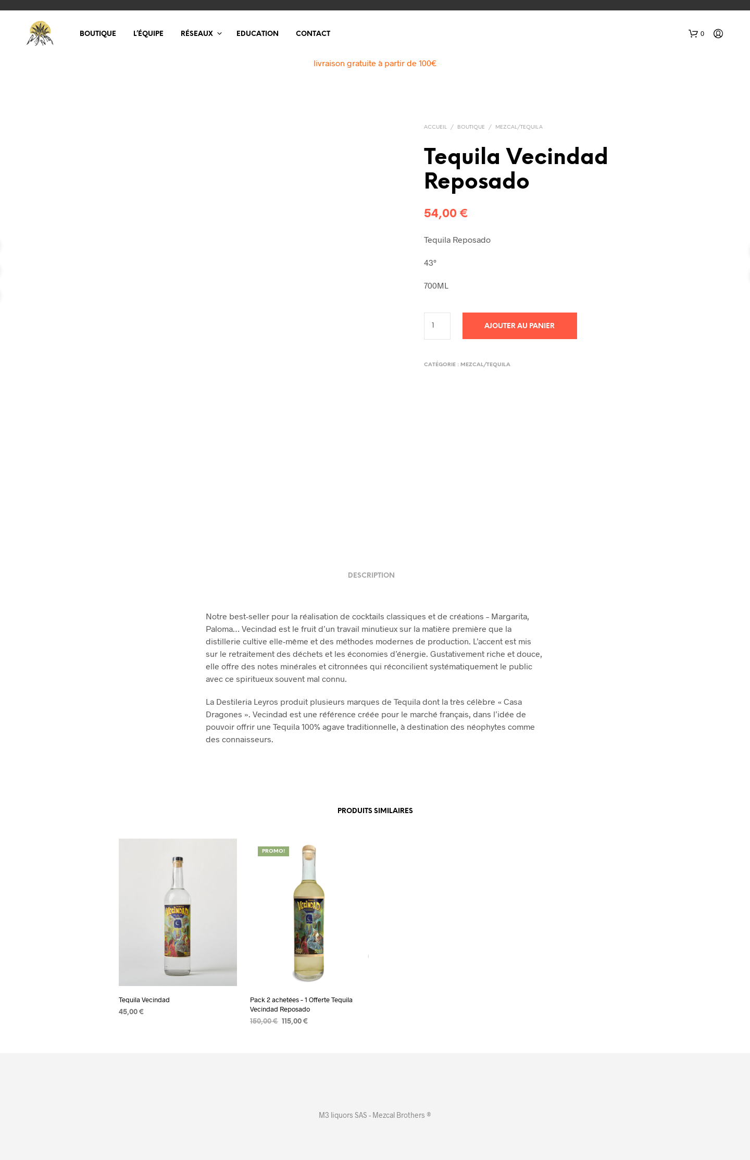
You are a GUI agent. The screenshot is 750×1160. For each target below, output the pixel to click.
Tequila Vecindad (144, 999)
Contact (313, 34)
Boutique (98, 34)
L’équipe (148, 34)
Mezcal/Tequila (519, 127)
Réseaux (197, 34)
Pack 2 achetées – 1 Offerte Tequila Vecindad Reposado (301, 1004)
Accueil (435, 127)
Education (257, 34)
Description (371, 575)
